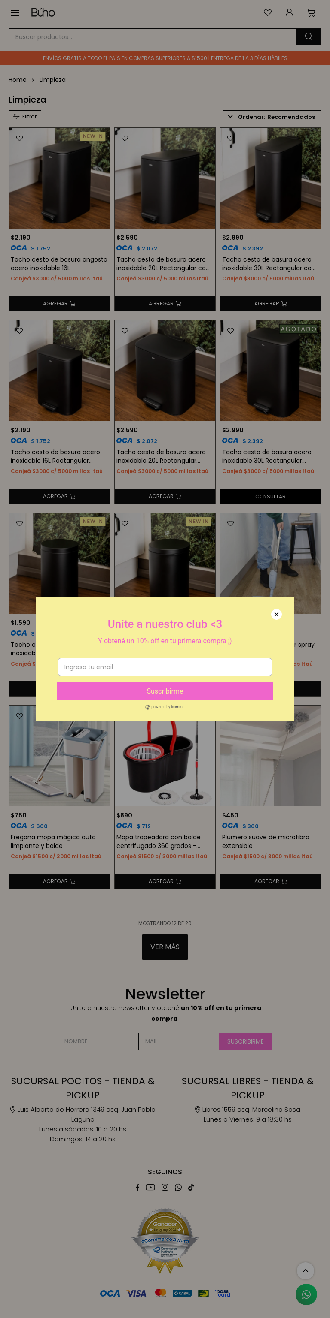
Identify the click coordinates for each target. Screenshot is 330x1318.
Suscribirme (165, 691)
